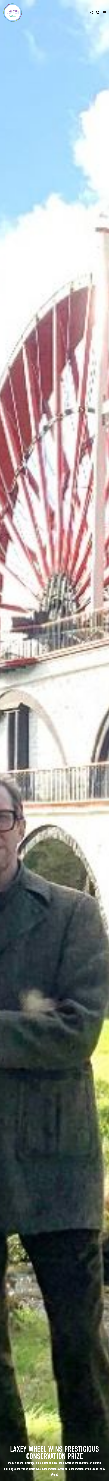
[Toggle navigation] (104, 12)
